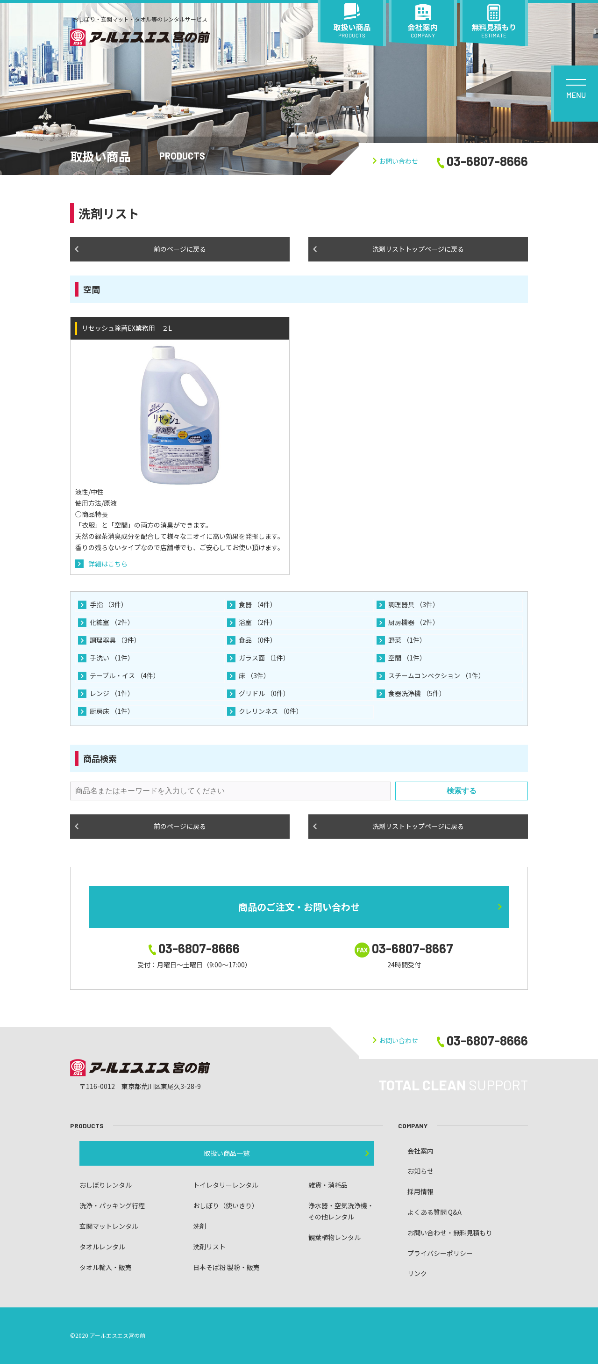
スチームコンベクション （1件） (436, 675)
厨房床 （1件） (112, 711)
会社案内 (420, 1150)
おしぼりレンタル (105, 1185)
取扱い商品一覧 (226, 1153)
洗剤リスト (209, 1246)
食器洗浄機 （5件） (417, 693)
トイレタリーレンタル (225, 1185)
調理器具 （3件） (413, 604)
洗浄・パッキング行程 (112, 1205)
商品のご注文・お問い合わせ (299, 907)
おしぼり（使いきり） (225, 1205)
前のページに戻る (180, 249)
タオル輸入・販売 (105, 1267)
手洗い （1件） (112, 657)
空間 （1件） (407, 657)
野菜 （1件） (407, 640)
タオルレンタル (102, 1246)
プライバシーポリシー (440, 1253)
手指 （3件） (109, 604)
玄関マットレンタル (108, 1226)
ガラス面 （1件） (264, 657)
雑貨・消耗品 (328, 1185)
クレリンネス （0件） (271, 711)
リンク (417, 1273)
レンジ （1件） (112, 693)
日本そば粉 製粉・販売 (226, 1267)
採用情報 (420, 1191)
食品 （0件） (258, 640)
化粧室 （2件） (112, 622)
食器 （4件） (258, 604)
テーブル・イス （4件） (125, 675)
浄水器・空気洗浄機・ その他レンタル (341, 1211)
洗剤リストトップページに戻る (418, 249)
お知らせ (420, 1170)
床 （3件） (254, 675)
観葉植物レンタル (334, 1237)
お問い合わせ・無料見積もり (449, 1232)
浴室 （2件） (258, 622)
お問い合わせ (395, 161)
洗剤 (199, 1226)
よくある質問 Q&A (434, 1212)
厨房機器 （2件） (413, 622)
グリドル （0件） (264, 693)
